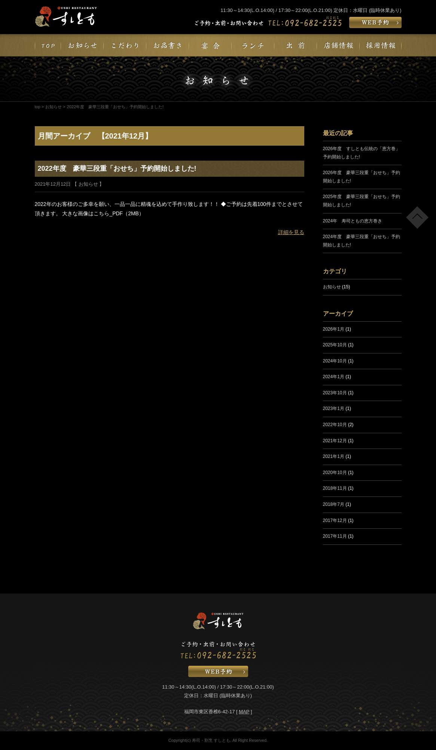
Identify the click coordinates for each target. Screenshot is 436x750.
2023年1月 (333, 408)
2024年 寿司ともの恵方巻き (352, 221)
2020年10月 (335, 472)
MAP (244, 711)
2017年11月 (335, 536)
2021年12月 (335, 440)
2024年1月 (333, 376)
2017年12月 (335, 520)
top (37, 106)
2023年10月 (335, 392)
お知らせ (53, 106)
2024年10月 (335, 361)
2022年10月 (335, 424)
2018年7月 (333, 504)
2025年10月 (335, 344)
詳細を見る (291, 232)
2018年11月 (335, 488)
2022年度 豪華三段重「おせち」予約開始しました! (117, 168)
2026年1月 (333, 329)
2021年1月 (333, 456)
